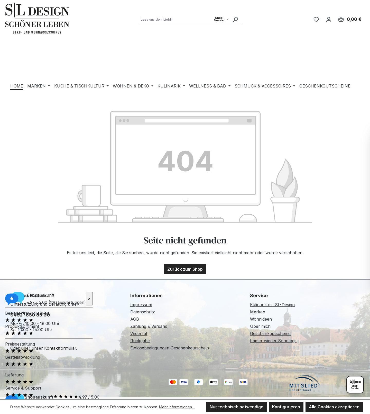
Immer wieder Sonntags (273, 340)
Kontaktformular (60, 348)
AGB (134, 319)
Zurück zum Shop (185, 269)
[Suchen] (235, 19)
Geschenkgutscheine (270, 333)
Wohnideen (261, 319)
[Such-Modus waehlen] (221, 19)
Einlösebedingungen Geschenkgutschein (169, 347)
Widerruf (138, 333)
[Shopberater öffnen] (355, 384)
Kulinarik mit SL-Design (272, 304)
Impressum (141, 304)
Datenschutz (142, 311)
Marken (257, 311)
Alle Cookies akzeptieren (334, 406)
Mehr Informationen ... (177, 407)
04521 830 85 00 (30, 315)
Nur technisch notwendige (236, 406)
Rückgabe (140, 340)
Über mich (260, 326)
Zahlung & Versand (148, 326)
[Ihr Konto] (328, 19)
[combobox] (184, 19)
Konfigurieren (286, 406)
